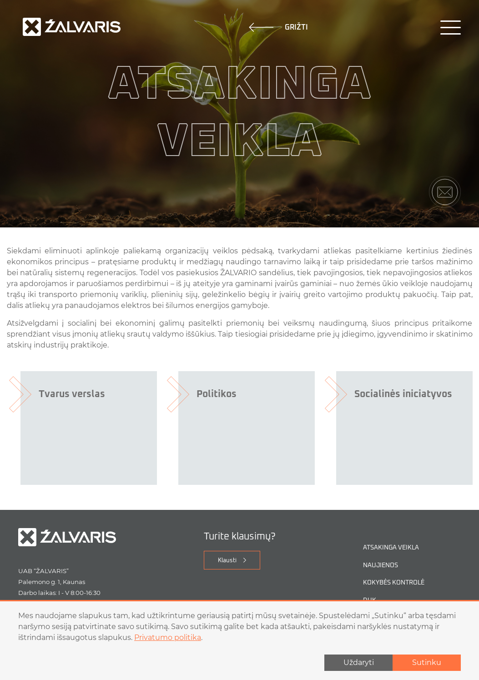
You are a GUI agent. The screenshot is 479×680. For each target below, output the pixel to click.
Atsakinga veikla (391, 548)
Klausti (227, 561)
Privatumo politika (167, 637)
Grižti (278, 27)
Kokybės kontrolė (393, 583)
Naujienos (380, 566)
